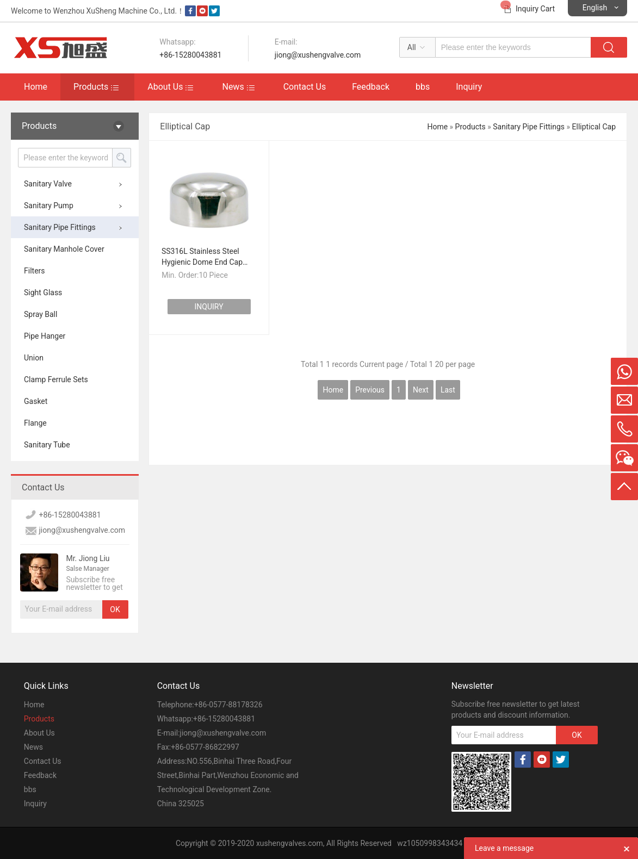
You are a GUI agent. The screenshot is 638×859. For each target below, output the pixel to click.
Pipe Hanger (44, 336)
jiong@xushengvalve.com (318, 55)
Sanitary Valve (48, 183)
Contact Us (304, 87)
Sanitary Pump (48, 205)
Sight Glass (43, 292)
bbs (423, 87)
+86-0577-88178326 (228, 704)
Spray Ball (40, 314)
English (595, 7)
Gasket (35, 401)
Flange (35, 423)
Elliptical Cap (594, 126)
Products (90, 87)
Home (35, 87)
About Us (165, 87)
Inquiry (469, 87)
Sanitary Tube (47, 444)
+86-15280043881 (190, 55)
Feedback (370, 87)
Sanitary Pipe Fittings (60, 227)
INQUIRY (209, 306)
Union (34, 357)
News (233, 87)
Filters (34, 270)
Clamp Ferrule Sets (56, 379)
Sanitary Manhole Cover (64, 249)
